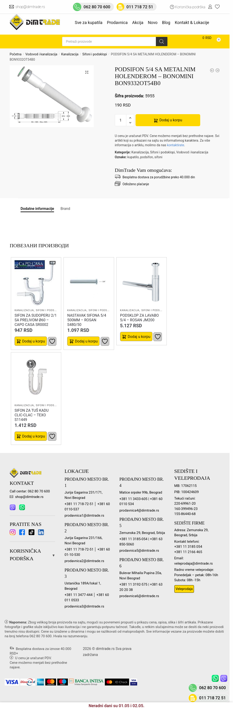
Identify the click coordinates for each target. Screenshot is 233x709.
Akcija (137, 22)
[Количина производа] (120, 120)
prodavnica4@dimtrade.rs (139, 510)
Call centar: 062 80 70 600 (30, 491)
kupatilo (133, 157)
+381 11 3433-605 (133, 499)
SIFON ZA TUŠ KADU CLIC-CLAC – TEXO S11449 (32, 415)
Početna (15, 54)
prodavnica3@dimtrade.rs (84, 606)
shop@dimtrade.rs (30, 7)
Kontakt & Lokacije (192, 22)
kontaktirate (175, 145)
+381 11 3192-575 (133, 584)
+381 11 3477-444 (78, 595)
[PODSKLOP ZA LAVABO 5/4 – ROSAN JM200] (141, 283)
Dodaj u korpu (170, 120)
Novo (152, 22)
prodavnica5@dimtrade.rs (139, 550)
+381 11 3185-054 (133, 539)
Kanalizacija (70, 54)
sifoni (158, 157)
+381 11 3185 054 (188, 547)
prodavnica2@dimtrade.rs (84, 561)
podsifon (146, 157)
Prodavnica (117, 22)
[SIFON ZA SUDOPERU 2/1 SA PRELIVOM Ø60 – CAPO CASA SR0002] (36, 283)
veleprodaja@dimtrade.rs (193, 563)
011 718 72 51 (212, 697)
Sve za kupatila (89, 22)
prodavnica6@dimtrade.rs (139, 596)
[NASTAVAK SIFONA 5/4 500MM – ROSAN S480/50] (88, 283)
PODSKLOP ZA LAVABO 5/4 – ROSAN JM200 (139, 317)
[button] (87, 72)
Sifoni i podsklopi (94, 54)
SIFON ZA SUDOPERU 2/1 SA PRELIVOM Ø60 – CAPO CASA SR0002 (36, 320)
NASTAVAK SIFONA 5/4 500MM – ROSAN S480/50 (86, 320)
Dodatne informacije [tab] (37, 208)
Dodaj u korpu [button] (33, 341)
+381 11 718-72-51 (78, 504)
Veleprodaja (184, 589)
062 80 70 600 (40, 636)
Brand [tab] (65, 208)
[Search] (161, 41)
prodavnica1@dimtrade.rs (84, 515)
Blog (166, 22)
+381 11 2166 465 (188, 552)
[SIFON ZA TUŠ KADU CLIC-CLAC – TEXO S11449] (36, 378)
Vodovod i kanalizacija (41, 54)
